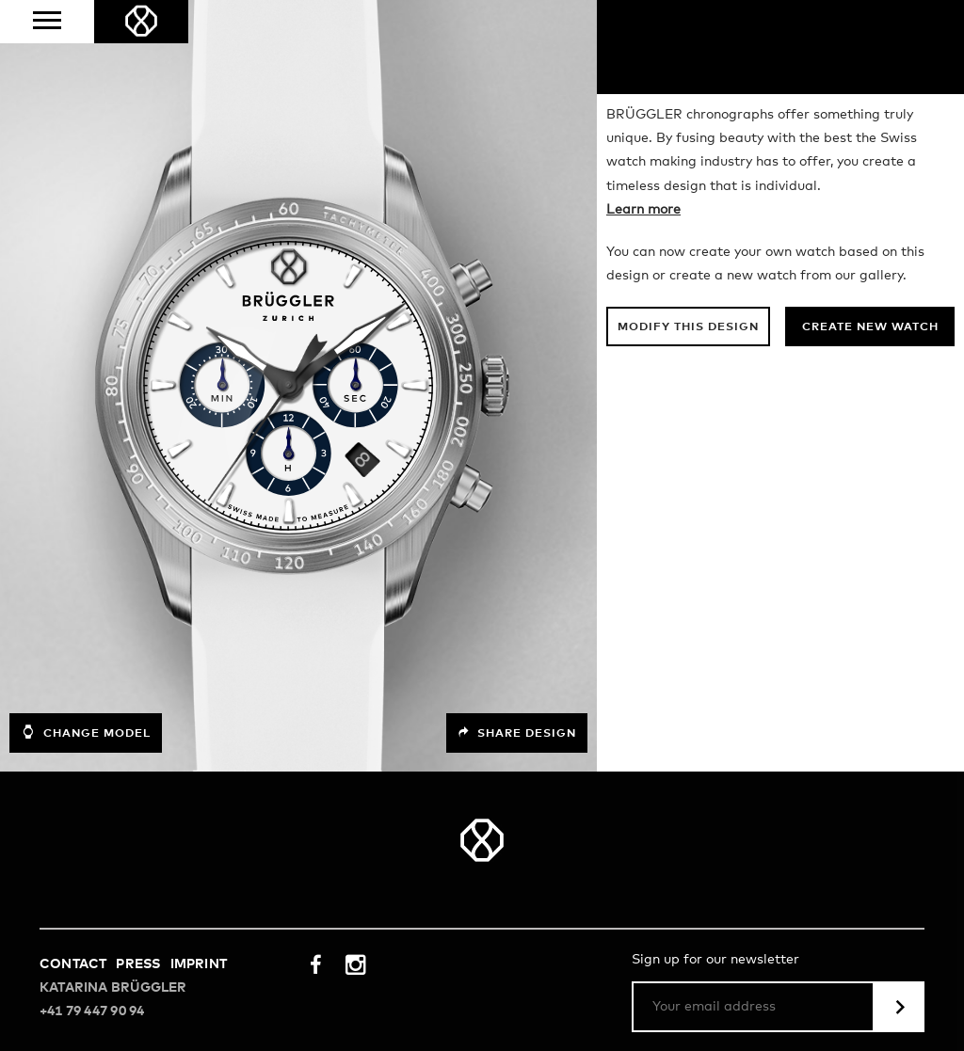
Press (138, 964)
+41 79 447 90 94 (92, 1011)
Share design (517, 733)
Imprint (198, 964)
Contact (73, 964)
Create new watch (870, 327)
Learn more (643, 209)
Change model (86, 732)
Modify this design (688, 327)
